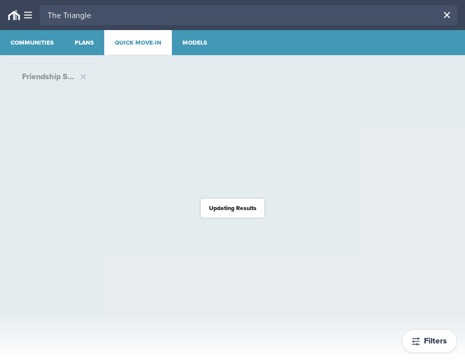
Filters (429, 340)
